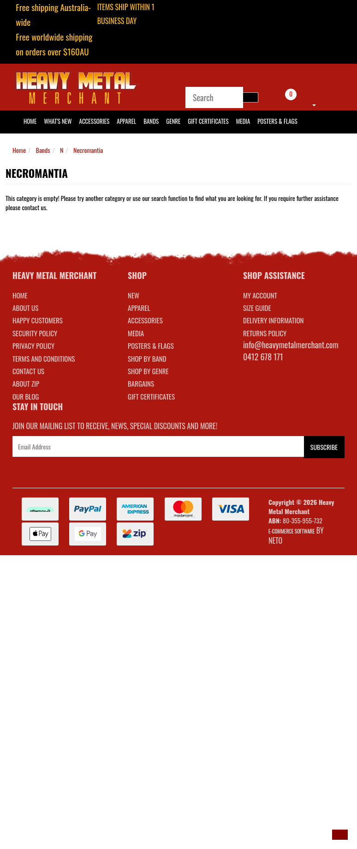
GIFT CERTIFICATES (151, 396)
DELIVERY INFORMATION (273, 320)
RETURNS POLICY (264, 333)
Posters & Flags (277, 121)
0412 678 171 (263, 357)
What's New (57, 121)
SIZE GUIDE (257, 308)
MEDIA (136, 333)
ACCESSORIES (145, 320)
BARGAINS (141, 383)
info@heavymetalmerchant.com (291, 345)
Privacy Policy (33, 345)
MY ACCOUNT (260, 295)
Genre (173, 121)
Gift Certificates (208, 121)
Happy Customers (37, 320)
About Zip (25, 383)
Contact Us (28, 371)
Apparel (126, 121)
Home (19, 150)
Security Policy (34, 333)
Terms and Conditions (43, 358)
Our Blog (25, 396)
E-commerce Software (291, 531)
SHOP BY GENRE (148, 371)
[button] (340, 835)
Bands (151, 121)
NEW (133, 295)
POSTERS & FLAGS (151, 345)
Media (243, 121)
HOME (30, 121)
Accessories (94, 121)
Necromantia (88, 150)
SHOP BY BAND (147, 358)
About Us (25, 308)
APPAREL (139, 308)
